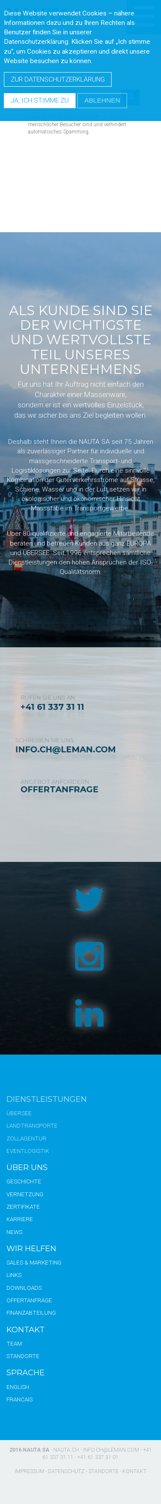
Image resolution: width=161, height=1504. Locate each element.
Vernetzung (24, 1194)
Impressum (29, 1471)
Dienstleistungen (46, 1099)
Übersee (19, 1113)
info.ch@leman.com (111, 1450)
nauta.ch (66, 1450)
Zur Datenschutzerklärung (58, 79)
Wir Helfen (31, 1248)
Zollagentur (26, 1138)
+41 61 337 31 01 (97, 1457)
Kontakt (25, 1329)
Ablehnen (102, 100)
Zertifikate (23, 1206)
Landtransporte (32, 1125)
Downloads (24, 1287)
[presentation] (93, 156)
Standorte (22, 1355)
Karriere (19, 1219)
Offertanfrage (29, 1300)
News (14, 1231)
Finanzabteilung (31, 1312)
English (17, 1386)
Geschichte (23, 1181)
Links (13, 1274)
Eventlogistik (27, 1150)
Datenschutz (66, 1471)
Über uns (27, 1167)
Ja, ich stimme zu (40, 100)
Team (14, 1343)
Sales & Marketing (33, 1262)
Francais (19, 1399)
